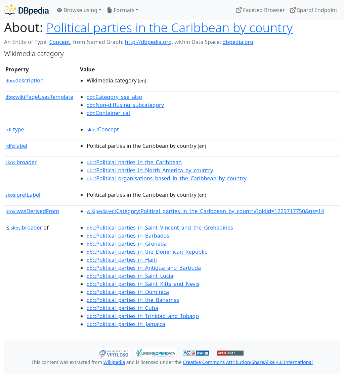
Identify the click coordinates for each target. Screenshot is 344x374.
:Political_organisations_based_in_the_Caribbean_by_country (167, 178)
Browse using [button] (77, 10)
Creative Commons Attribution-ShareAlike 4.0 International (247, 362)
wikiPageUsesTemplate (39, 97)
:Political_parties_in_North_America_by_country (150, 170)
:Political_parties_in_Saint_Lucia (130, 275)
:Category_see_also (114, 97)
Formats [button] (120, 10)
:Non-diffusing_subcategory (125, 105)
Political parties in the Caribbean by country (169, 27)
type (14, 129)
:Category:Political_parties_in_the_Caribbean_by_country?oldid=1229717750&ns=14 (205, 211)
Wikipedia (114, 362)
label (16, 145)
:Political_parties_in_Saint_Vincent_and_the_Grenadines (160, 227)
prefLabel (22, 194)
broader (21, 162)
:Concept (103, 129)
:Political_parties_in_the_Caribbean (134, 162)
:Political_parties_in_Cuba (122, 308)
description (24, 80)
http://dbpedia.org (148, 42)
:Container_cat (108, 113)
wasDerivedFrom (32, 211)
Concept (59, 42)
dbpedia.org (237, 42)
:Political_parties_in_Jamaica (126, 324)
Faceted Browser (260, 10)
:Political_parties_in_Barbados (128, 235)
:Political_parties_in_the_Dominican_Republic (147, 251)
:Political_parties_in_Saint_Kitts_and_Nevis (143, 284)
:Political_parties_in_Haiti (122, 259)
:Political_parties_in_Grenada (127, 243)
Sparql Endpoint (313, 10)
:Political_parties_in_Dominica (128, 292)
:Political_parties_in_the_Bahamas (133, 300)
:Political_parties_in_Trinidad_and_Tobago (143, 316)
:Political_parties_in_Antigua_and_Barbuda (144, 267)
